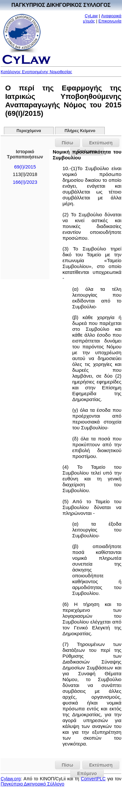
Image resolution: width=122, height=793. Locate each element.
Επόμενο (87, 773)
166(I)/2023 (25, 182)
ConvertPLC (93, 778)
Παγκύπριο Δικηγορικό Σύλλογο (32, 783)
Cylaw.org (10, 778)
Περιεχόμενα (29, 130)
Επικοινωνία (110, 21)
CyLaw (91, 15)
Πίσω (67, 142)
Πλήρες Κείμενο (79, 130)
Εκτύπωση (101, 142)
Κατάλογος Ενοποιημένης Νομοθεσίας (36, 71)
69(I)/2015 (25, 166)
